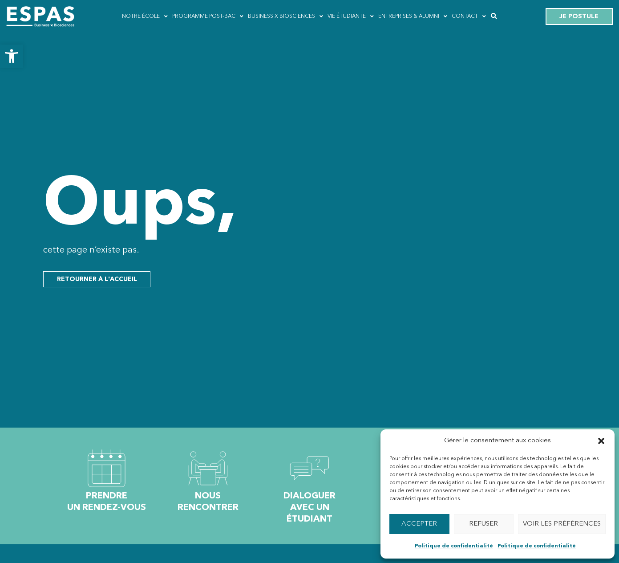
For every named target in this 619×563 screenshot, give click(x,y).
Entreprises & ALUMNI (412, 16)
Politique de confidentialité (454, 546)
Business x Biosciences (285, 16)
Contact (469, 16)
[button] (11, 56)
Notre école (145, 16)
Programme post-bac (207, 16)
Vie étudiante (351, 16)
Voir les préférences (562, 524)
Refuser (483, 524)
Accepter (419, 524)
